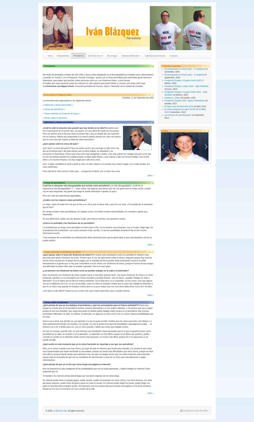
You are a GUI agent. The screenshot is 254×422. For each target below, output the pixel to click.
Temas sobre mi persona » (56, 118)
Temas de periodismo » (54, 109)
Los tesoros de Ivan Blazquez (177, 115)
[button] (163, 147)
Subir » (150, 175)
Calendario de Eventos (155, 56)
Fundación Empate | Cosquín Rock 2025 (182, 80)
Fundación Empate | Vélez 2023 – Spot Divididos (186, 86)
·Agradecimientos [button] (201, 7)
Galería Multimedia (131, 56)
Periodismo (79, 56)
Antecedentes (63, 56)
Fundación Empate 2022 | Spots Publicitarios (184, 100)
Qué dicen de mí (95, 56)
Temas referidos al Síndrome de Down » (62, 113)
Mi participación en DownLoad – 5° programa (184, 69)
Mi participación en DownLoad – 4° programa (184, 75)
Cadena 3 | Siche (172, 98)
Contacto (174, 56)
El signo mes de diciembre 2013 (178, 106)
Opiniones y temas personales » (58, 105)
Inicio (50, 56)
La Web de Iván (60, 411)
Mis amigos (112, 56)
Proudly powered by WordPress (195, 411)
